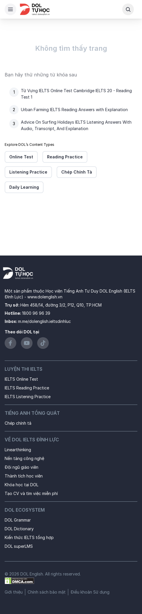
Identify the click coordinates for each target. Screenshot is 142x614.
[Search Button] (128, 9)
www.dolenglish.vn (44, 296)
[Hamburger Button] (10, 9)
